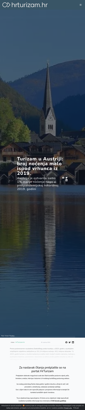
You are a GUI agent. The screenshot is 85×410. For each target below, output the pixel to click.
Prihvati (76, 408)
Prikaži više (68, 408)
